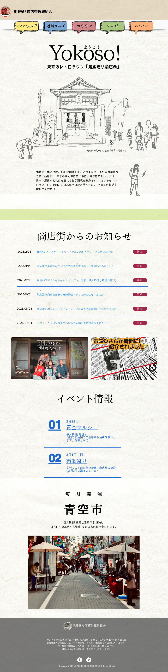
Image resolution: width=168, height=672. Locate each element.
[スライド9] (103, 605)
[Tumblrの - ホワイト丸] (79, 659)
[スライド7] (93, 605)
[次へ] (143, 572)
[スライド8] (98, 605)
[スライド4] (79, 605)
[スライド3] (75, 605)
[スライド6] (89, 605)
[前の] (25, 572)
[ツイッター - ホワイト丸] (88, 659)
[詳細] (140, 252)
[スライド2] (70, 605)
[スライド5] (84, 605)
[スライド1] (65, 605)
